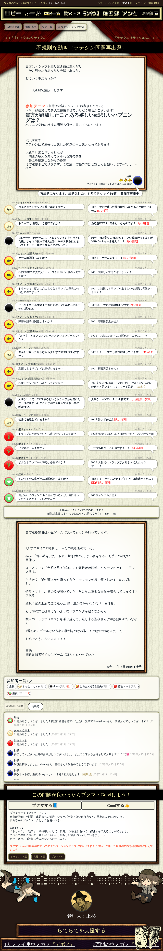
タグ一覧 (47, 26)
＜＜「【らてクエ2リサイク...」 (26, 38)
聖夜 (21, 474)
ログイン (140, 2)
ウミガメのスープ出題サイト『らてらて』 (26, 2)
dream (21, 233)
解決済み (30, 26)
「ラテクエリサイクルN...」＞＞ (136, 38)
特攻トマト (24, 429)
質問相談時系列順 (14, 706)
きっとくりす (25, 202)
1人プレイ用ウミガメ (39, 944)
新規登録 (153, 2)
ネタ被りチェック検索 (71, 26)
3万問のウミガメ (126, 944)
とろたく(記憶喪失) (28, 253)
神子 (129, 176)
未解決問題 (13, 26)
